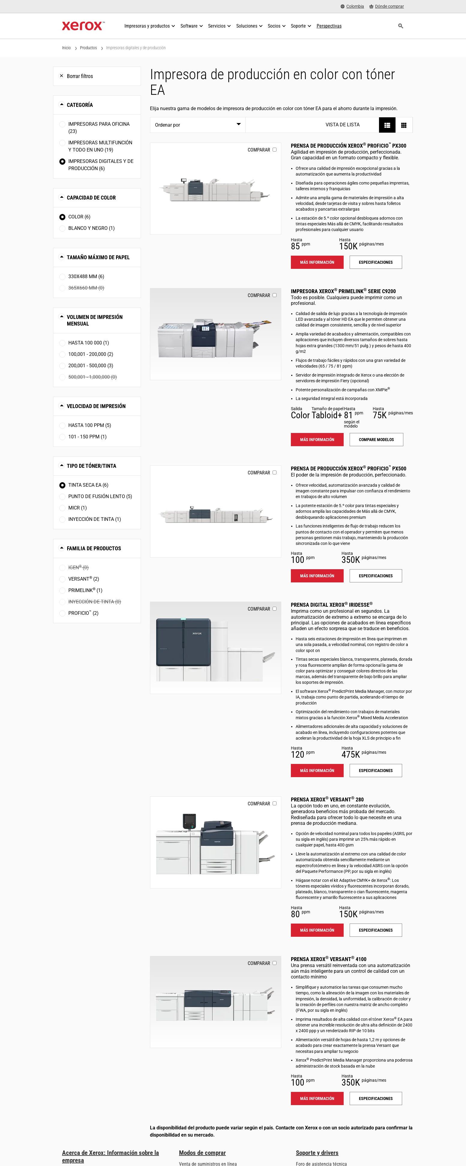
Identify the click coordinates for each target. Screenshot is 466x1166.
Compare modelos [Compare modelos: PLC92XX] (376, 439)
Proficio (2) (83, 613)
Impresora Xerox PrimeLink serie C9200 (343, 291)
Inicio (66, 47)
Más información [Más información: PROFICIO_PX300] (317, 262)
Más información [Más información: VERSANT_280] (317, 930)
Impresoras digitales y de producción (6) (100, 164)
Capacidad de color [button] (91, 197)
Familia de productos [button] (94, 548)
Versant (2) (83, 578)
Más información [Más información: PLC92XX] (317, 439)
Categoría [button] (80, 105)
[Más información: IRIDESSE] (216, 648)
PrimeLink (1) (85, 590)
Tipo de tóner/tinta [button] (91, 466)
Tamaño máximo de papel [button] (98, 257)
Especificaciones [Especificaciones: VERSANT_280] (376, 930)
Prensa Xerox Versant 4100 (328, 959)
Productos (88, 47)
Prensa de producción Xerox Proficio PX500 (348, 468)
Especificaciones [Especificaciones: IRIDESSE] (376, 770)
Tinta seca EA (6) (88, 485)
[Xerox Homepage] (83, 26)
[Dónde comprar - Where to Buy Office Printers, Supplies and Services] (386, 6)
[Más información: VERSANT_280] (216, 842)
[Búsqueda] (400, 26)
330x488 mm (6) (86, 276)
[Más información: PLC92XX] (216, 334)
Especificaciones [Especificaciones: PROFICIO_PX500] (376, 575)
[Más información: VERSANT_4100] (216, 1002)
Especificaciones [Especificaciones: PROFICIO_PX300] (376, 262)
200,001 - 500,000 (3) (90, 365)
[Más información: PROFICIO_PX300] (216, 189)
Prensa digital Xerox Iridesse (332, 605)
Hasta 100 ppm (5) (89, 425)
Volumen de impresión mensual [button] (95, 320)
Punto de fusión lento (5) (100, 496)
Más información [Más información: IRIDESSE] (317, 770)
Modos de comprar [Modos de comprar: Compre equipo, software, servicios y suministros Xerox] (202, 1152)
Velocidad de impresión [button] (96, 406)
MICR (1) (77, 508)
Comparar (259, 150)
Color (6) (79, 217)
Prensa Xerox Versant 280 (327, 799)
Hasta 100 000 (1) (88, 343)
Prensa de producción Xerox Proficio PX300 (348, 146)
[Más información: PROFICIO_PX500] (216, 511)
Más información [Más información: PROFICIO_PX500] (317, 575)
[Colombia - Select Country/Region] (352, 6)
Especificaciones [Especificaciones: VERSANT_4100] (376, 1098)
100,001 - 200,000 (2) (90, 354)
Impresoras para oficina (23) (99, 127)
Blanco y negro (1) (91, 228)
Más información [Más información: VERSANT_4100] (317, 1098)
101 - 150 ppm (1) (87, 437)
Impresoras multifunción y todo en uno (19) (100, 146)
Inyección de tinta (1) (94, 519)
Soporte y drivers (317, 1152)
